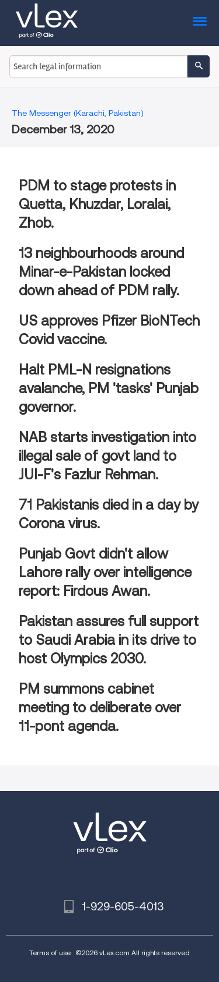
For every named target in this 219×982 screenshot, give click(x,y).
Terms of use (50, 952)
